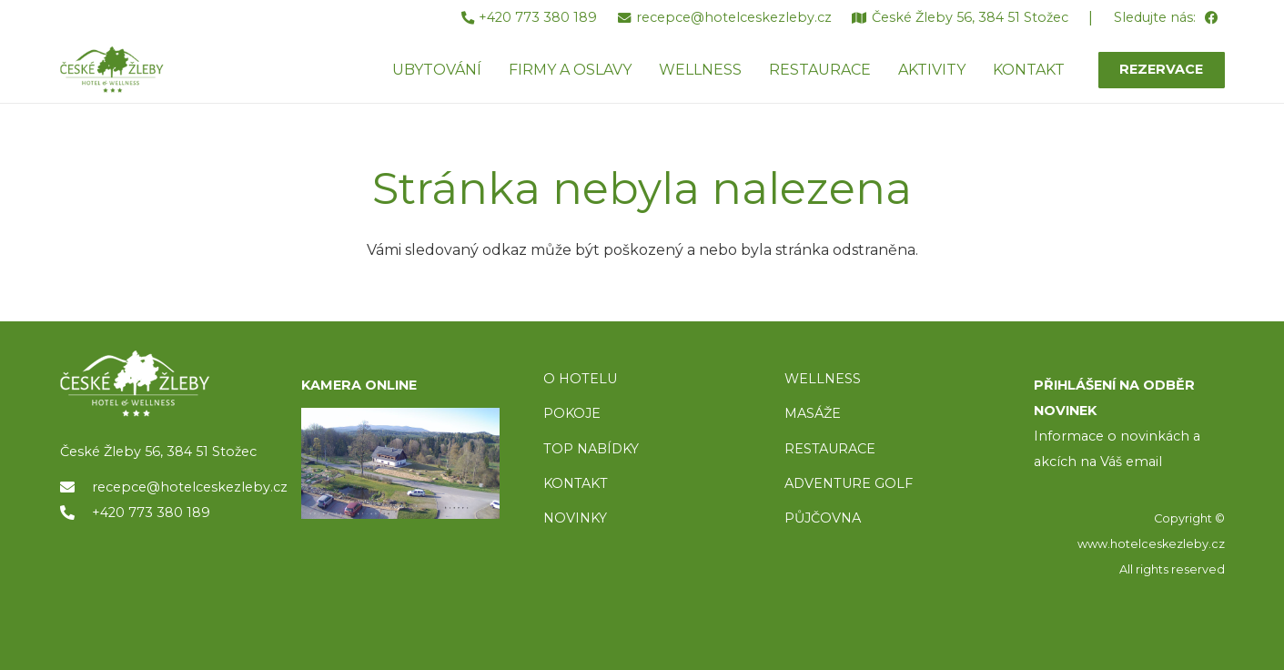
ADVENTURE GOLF (848, 483)
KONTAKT (575, 483)
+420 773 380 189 (151, 512)
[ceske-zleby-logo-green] (122, 71)
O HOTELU (580, 379)
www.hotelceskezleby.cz (1151, 544)
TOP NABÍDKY (591, 449)
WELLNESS (822, 379)
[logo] (159, 383)
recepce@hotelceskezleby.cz (190, 487)
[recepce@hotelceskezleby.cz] (76, 487)
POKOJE (572, 413)
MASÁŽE (812, 413)
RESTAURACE (829, 449)
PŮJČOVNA (822, 518)
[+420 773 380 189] (76, 512)
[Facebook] (1211, 18)
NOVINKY (575, 518)
